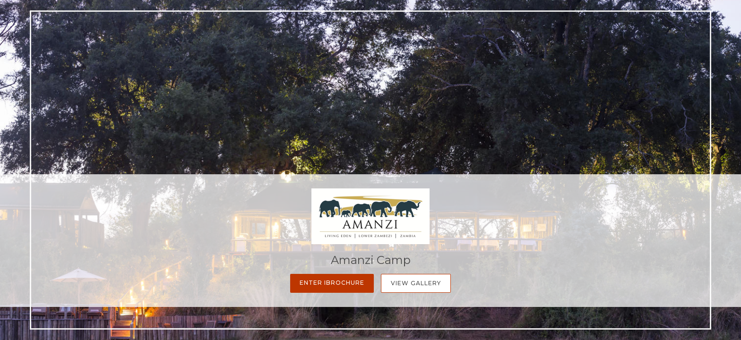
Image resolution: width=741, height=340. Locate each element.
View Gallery (416, 283)
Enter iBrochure (332, 282)
